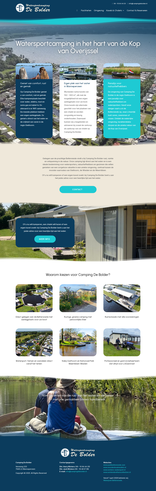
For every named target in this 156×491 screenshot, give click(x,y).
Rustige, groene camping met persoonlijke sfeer (78, 318)
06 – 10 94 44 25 (120, 3)
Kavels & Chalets (114, 10)
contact (77, 189)
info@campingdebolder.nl (138, 3)
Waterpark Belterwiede (112, 480)
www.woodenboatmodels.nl (114, 467)
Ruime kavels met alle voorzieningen (122, 317)
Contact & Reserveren (137, 10)
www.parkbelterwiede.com (114, 465)
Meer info (44, 239)
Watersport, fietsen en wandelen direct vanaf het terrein (34, 362)
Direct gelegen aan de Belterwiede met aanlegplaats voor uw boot (34, 318)
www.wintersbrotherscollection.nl (117, 472)
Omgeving (99, 10)
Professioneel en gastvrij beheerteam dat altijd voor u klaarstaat (121, 362)
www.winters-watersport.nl (114, 470)
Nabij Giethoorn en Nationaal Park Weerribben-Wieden (78, 362)
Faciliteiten (86, 10)
